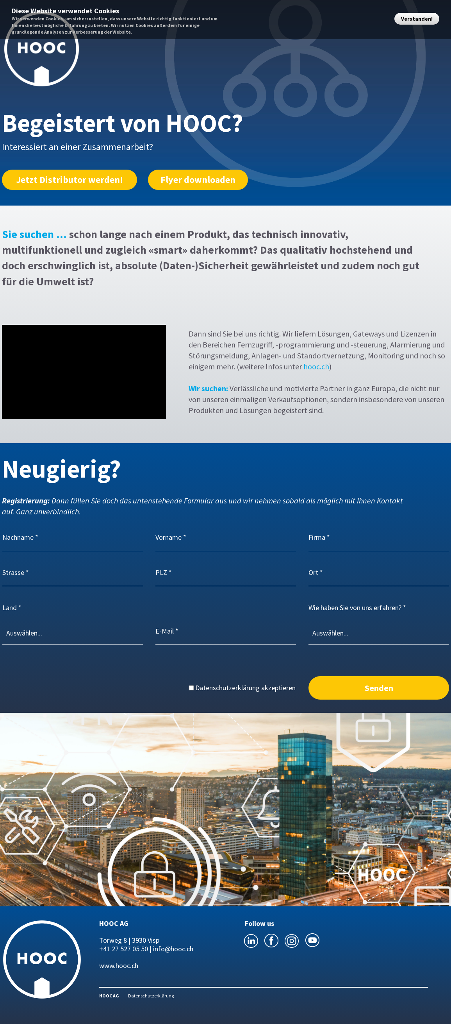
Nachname (18, 537)
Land (9, 607)
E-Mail (164, 631)
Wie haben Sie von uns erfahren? (354, 607)
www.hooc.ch (118, 965)
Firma (316, 537)
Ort (313, 572)
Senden (379, 687)
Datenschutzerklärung (151, 996)
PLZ (161, 572)
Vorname (168, 537)
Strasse (13, 572)
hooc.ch (316, 366)
